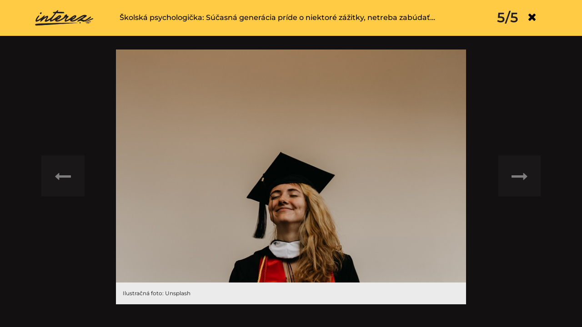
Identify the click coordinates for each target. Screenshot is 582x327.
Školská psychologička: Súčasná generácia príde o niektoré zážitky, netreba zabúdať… (277, 17)
